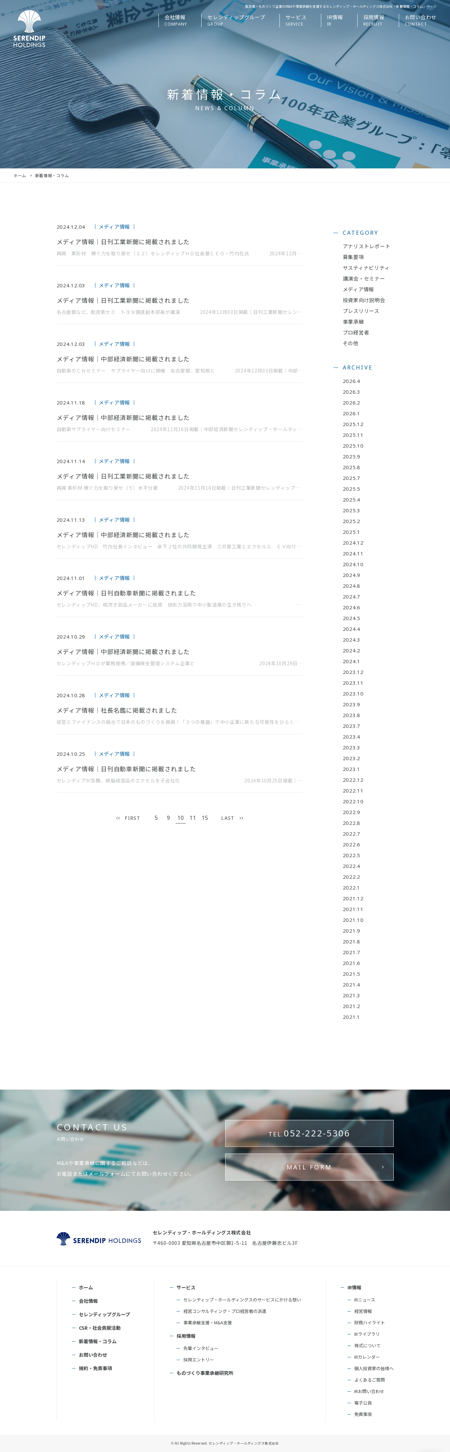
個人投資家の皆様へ (374, 1368)
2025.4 (352, 499)
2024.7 (352, 596)
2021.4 (352, 984)
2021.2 (352, 1006)
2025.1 (352, 531)
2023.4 (352, 736)
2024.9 (352, 575)
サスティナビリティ (366, 267)
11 (193, 817)
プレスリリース (361, 310)
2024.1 (352, 661)
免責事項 (363, 1414)
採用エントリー (198, 1359)
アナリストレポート (367, 246)
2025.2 (352, 521)
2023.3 (352, 747)
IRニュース (364, 1299)
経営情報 (363, 1311)
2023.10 (353, 693)
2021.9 (352, 930)
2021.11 (353, 909)
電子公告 (363, 1402)
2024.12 (353, 542)
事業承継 (353, 321)
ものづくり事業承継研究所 (205, 1372)
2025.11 (353, 434)
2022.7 (352, 833)
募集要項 (353, 256)
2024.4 (352, 628)
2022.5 (352, 855)
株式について (367, 1345)
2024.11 (353, 553)
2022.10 (353, 801)
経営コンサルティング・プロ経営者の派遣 (224, 1311)
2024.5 (352, 618)
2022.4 (352, 866)
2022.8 (352, 822)
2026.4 (352, 381)
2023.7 (352, 725)
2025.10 (353, 445)
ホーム (19, 175)
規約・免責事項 (95, 1368)
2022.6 (352, 844)
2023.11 (353, 682)
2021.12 (353, 898)
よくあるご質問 (369, 1380)
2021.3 (352, 995)
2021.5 (352, 973)
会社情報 (88, 1300)
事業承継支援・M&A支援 (207, 1322)
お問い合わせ (93, 1354)
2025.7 (352, 478)
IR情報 (354, 1287)
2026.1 (352, 413)
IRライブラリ (367, 1334)
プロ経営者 (356, 332)
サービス (186, 1287)
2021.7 (352, 952)
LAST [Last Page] (228, 818)
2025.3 (352, 510)
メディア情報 (358, 289)
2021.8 (352, 941)
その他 (351, 343)
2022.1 (352, 887)
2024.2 (352, 650)
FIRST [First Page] (132, 818)
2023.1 (352, 769)
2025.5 (352, 488)
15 (205, 817)
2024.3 (352, 639)
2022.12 (353, 779)
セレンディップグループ (104, 1314)
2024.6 (352, 607)
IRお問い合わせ (369, 1391)
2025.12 (353, 424)
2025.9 (352, 456)
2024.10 (353, 564)
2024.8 (352, 585)
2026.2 (352, 402)
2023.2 (352, 758)
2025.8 (352, 467)
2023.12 (353, 672)
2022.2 (352, 876)
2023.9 (352, 704)
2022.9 (352, 812)
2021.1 (352, 1016)
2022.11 (353, 790)
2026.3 (352, 391)
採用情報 (186, 1335)
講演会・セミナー (364, 278)
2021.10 (353, 919)
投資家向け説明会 (364, 299)
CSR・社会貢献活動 (100, 1327)
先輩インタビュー (200, 1348)
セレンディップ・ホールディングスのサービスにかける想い (242, 1299)
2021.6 (352, 963)
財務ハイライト (369, 1322)
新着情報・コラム (98, 1341)
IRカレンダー (367, 1357)
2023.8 (352, 715)
